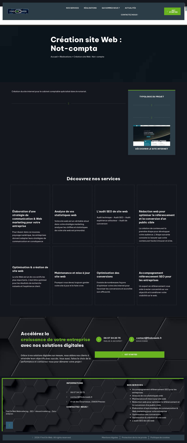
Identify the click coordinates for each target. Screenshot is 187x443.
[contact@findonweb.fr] (131, 339)
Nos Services (72, 8)
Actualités (130, 8)
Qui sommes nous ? (111, 8)
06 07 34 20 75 (112, 338)
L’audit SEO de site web (143, 420)
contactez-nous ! (77, 407)
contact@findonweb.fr (149, 338)
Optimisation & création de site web (149, 417)
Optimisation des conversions (146, 414)
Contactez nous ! (129, 15)
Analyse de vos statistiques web (147, 395)
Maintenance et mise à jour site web (149, 399)
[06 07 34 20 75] (99, 339)
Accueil (54, 56)
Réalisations (90, 8)
